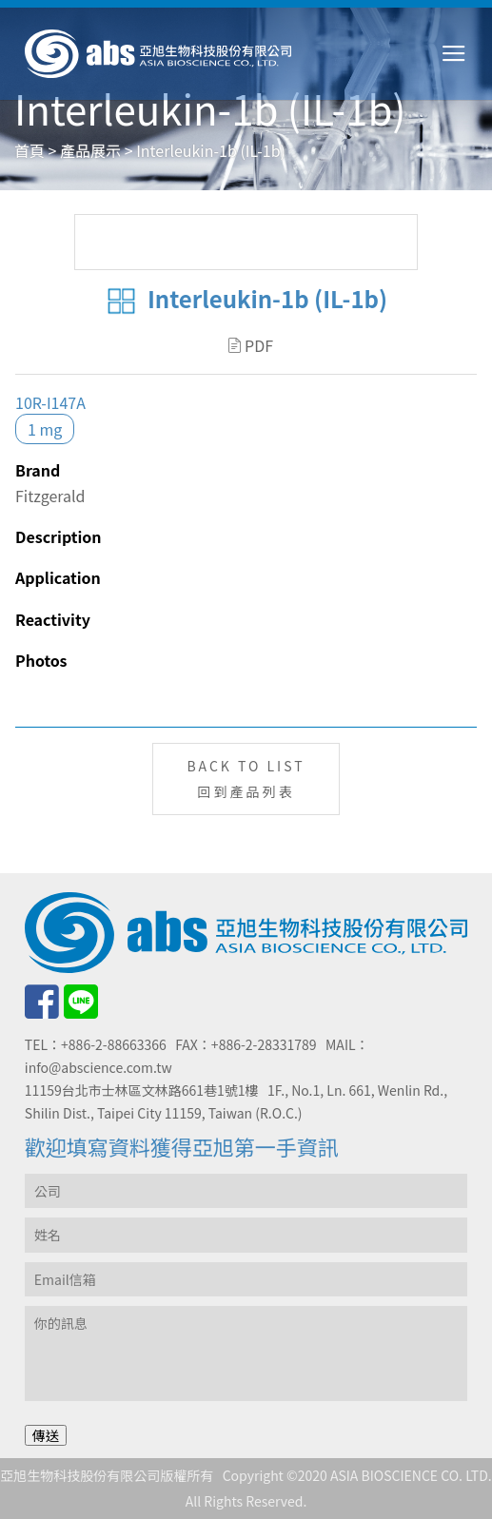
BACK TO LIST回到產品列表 (246, 778)
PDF (250, 345)
